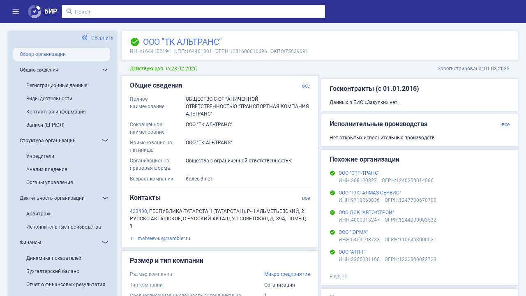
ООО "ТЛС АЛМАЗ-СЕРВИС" (370, 193)
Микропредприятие (287, 274)
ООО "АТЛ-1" (352, 252)
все (306, 86)
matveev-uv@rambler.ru (164, 238)
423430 (138, 211)
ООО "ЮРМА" (353, 232)
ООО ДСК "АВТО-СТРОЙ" (366, 212)
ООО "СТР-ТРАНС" (359, 173)
